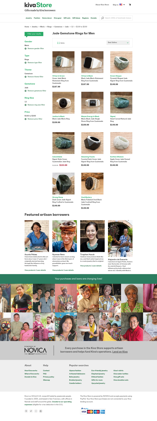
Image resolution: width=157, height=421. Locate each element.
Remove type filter (33, 63)
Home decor (47, 18)
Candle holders (75, 383)
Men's (27, 45)
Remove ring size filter (35, 105)
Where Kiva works (32, 374)
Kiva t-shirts (118, 371)
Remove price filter (33, 119)
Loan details (41, 270)
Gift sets (67, 18)
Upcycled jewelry (98, 383)
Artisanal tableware (77, 374)
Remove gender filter (34, 49)
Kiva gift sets (119, 377)
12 (26, 102)
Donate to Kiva (30, 377)
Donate (94, 18)
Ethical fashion (97, 377)
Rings (27, 60)
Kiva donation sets (121, 380)
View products (30, 270)
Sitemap (46, 380)
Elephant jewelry (98, 374)
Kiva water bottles (121, 374)
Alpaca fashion (75, 371)
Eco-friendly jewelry (99, 371)
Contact (46, 371)
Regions (85, 18)
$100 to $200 (30, 116)
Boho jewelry (74, 377)
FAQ (44, 374)
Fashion (37, 18)
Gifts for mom (97, 380)
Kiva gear (58, 18)
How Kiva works (31, 371)
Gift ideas (76, 18)
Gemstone (29, 74)
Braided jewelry (75, 380)
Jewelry (29, 18)
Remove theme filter (34, 77)
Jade (26, 88)
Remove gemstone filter (35, 91)
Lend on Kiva (120, 352)
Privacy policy (48, 377)
